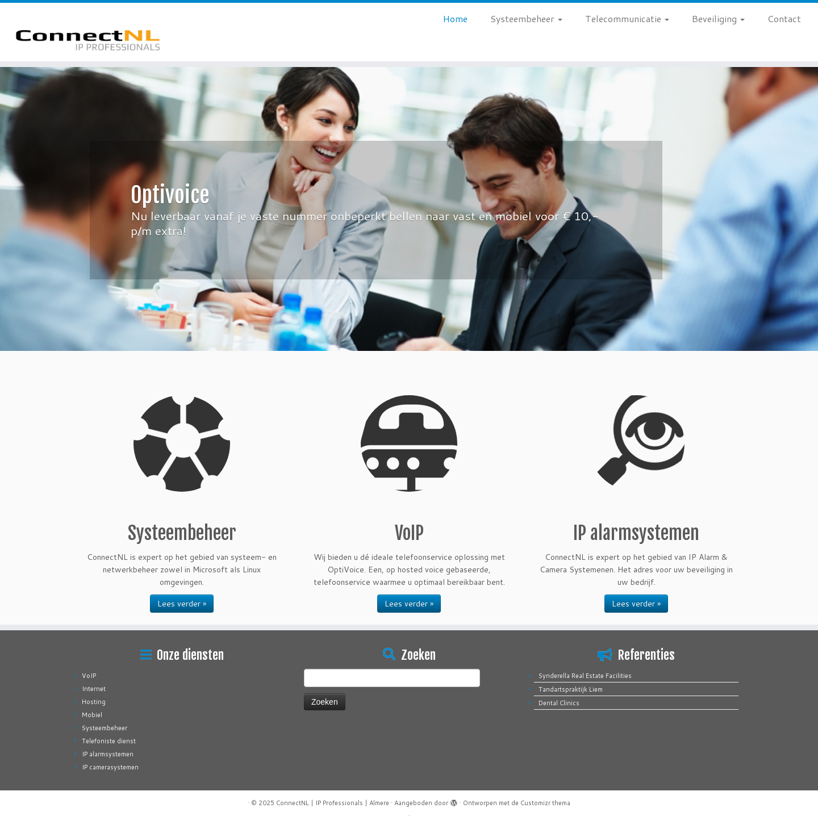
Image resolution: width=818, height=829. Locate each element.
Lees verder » (181, 603)
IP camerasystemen (110, 767)
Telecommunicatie (627, 18)
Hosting (94, 701)
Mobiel (92, 714)
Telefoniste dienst (109, 741)
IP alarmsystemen (107, 754)
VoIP (89, 675)
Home (455, 18)
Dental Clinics (559, 702)
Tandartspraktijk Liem (571, 689)
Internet (94, 688)
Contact (784, 18)
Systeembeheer (526, 18)
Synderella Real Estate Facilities (585, 675)
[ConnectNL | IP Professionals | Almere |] (94, 32)
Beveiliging (718, 18)
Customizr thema (545, 802)
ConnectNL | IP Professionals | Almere (332, 802)
